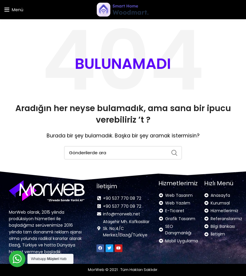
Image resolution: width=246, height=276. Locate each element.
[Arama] (123, 153)
